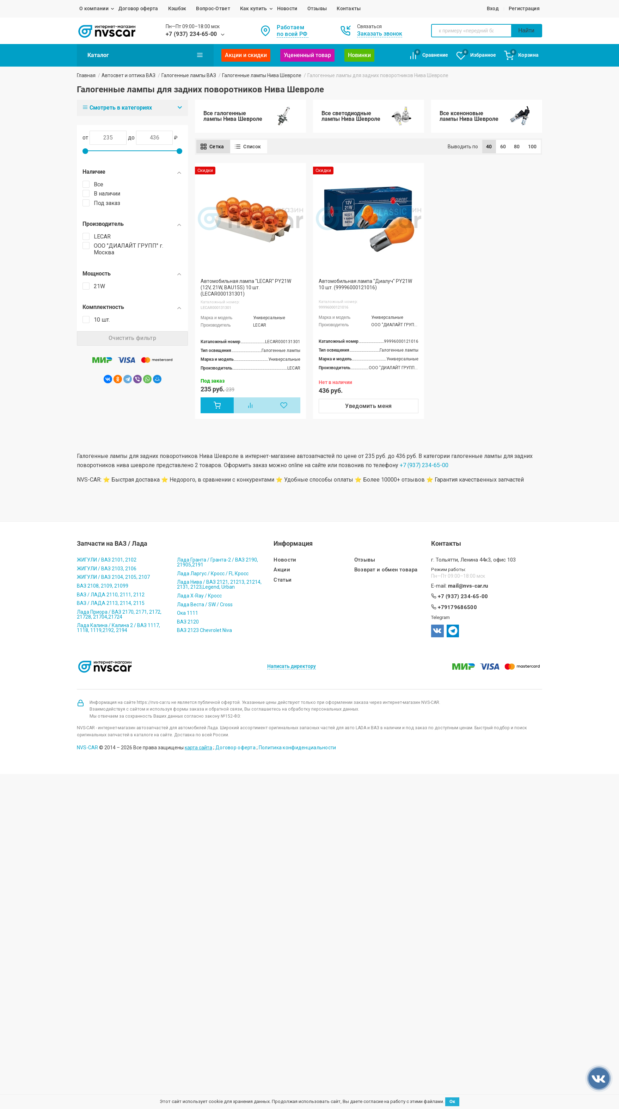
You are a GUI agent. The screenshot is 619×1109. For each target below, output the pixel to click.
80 (517, 146)
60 (503, 146)
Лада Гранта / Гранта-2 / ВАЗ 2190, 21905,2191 (217, 562)
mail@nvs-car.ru (468, 586)
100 (532, 146)
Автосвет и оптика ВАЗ (128, 75)
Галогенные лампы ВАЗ (188, 75)
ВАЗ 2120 (188, 621)
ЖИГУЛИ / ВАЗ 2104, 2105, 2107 (113, 577)
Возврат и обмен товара (386, 569)
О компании (94, 8)
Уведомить (368, 406)
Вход (493, 8)
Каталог (145, 54)
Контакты (349, 8)
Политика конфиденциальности (297, 747)
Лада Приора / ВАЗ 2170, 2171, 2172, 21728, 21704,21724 (119, 614)
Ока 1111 (187, 613)
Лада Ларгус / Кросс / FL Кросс (213, 573)
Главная (86, 75)
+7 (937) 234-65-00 (191, 34)
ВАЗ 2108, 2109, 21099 (102, 585)
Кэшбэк (177, 8)
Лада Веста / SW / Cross (205, 604)
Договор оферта (138, 8)
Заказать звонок (379, 33)
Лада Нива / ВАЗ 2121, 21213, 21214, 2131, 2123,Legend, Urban (219, 584)
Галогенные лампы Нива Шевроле (261, 75)
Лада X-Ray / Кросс (199, 595)
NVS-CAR (87, 747)
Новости (287, 8)
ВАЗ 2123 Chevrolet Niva (204, 630)
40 (489, 146)
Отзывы (317, 8)
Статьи (283, 580)
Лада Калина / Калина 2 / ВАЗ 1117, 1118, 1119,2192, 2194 (118, 628)
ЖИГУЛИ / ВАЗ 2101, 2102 (106, 559)
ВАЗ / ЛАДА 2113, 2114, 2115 (111, 603)
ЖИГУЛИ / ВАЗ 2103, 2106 (106, 568)
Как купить (253, 8)
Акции (282, 569)
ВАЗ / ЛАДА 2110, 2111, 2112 (111, 594)
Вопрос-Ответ (213, 8)
